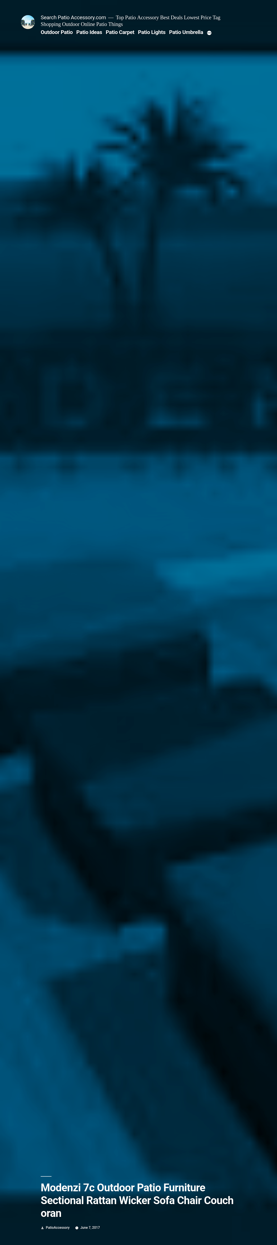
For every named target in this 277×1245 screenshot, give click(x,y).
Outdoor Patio (57, 32)
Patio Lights (151, 32)
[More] (209, 33)
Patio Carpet (120, 32)
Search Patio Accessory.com (73, 17)
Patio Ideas (89, 32)
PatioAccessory (58, 1228)
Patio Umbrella (186, 32)
